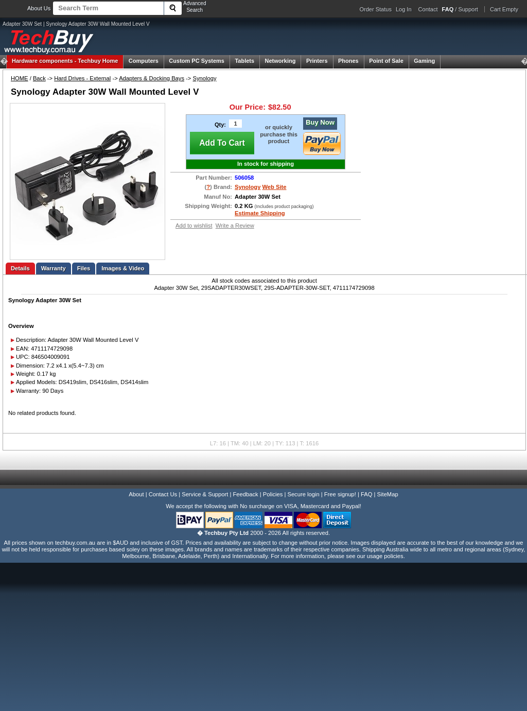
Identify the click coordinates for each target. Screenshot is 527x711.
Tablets (244, 61)
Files (84, 268)
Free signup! (340, 494)
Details (20, 268)
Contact (428, 9)
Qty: (220, 125)
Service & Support (205, 494)
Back (39, 78)
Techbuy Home (65, 61)
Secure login (303, 494)
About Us (38, 8)
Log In (404, 9)
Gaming (424, 61)
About (136, 494)
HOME (19, 78)
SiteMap (387, 494)
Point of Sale (386, 61)
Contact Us (163, 494)
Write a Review (235, 225)
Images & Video (122, 268)
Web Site (274, 187)
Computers (144, 61)
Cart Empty (504, 9)
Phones (348, 61)
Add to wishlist (194, 225)
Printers (317, 61)
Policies (273, 494)
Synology (205, 78)
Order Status (376, 9)
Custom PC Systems (196, 61)
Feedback (245, 494)
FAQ (366, 494)
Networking (280, 61)
